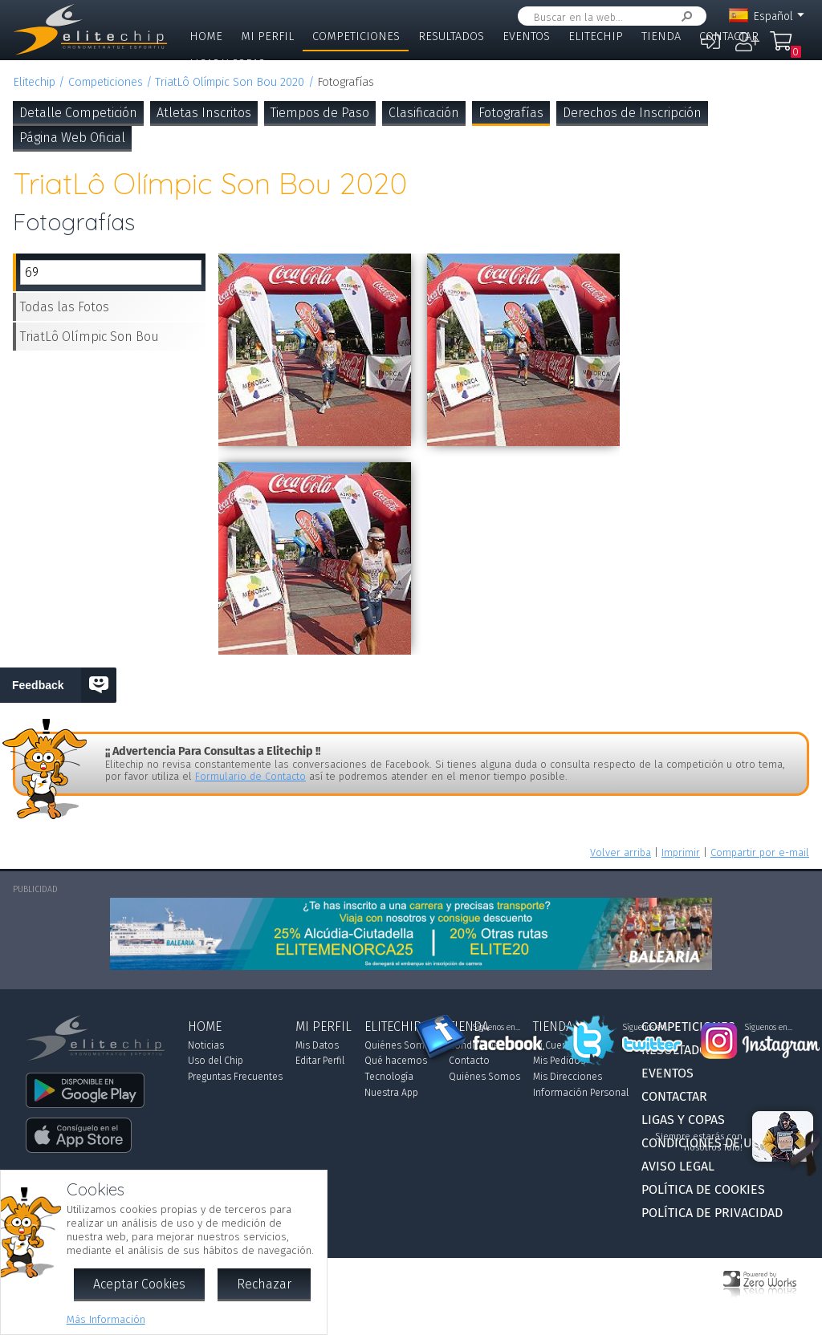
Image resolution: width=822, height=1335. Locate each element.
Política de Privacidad (712, 1212)
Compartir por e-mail (759, 852)
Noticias (206, 1045)
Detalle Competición (78, 112)
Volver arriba (620, 852)
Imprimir (680, 852)
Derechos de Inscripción (632, 112)
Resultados (451, 36)
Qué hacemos (395, 1060)
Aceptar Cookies (139, 1284)
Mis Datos (317, 1045)
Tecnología (388, 1076)
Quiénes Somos (400, 1045)
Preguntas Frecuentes (235, 1076)
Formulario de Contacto (250, 776)
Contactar (729, 36)
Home (205, 36)
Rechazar (264, 1284)
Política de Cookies (703, 1189)
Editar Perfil (319, 1060)
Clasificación (424, 112)
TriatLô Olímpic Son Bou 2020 (229, 82)
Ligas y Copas (227, 64)
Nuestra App (391, 1092)
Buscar (684, 16)
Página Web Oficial (72, 137)
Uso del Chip (215, 1060)
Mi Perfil (267, 36)
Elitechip (595, 36)
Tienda (661, 36)
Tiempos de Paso (320, 112)
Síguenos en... (496, 1028)
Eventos (526, 36)
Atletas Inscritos (204, 112)
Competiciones (356, 36)
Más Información (106, 1319)
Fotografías (510, 112)
